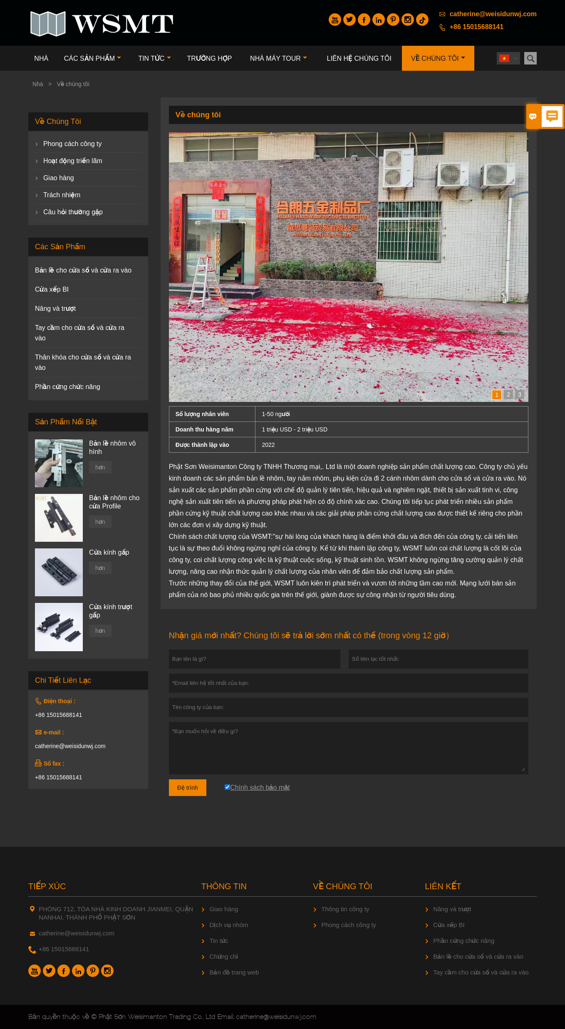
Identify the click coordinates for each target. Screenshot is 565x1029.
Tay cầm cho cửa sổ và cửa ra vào (480, 972)
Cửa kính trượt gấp (110, 611)
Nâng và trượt (55, 308)
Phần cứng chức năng (67, 386)
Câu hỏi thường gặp (73, 212)
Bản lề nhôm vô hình (112, 447)
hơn (100, 467)
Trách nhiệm (61, 194)
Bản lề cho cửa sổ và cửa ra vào (83, 270)
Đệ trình (187, 787)
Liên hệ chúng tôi (359, 58)
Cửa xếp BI (52, 289)
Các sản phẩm (92, 58)
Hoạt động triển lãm (72, 160)
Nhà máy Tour (278, 58)
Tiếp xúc (47, 886)
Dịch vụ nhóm (228, 924)
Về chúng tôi (438, 58)
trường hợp (209, 58)
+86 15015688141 (476, 26)
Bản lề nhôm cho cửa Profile (114, 502)
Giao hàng (58, 177)
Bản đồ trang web (234, 972)
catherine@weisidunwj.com (493, 13)
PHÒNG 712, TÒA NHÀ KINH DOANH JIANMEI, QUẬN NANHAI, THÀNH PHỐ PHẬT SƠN (116, 913)
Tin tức (154, 58)
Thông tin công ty (345, 908)
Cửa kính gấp (109, 552)
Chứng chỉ (223, 956)
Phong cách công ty (72, 143)
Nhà (41, 58)
